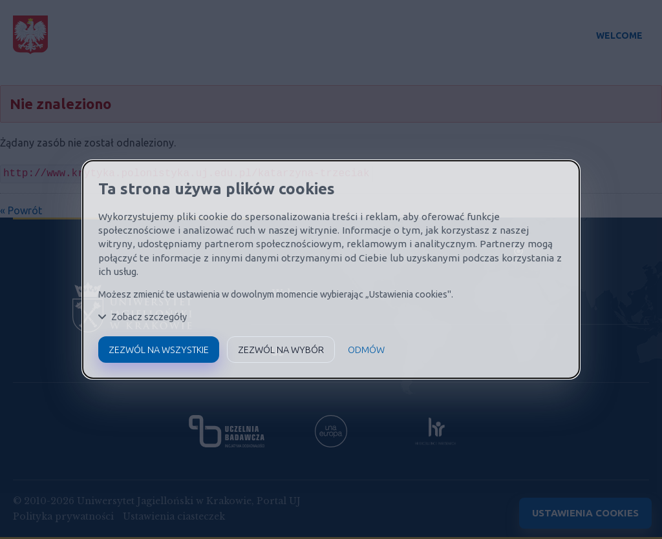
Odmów (366, 350)
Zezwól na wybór (281, 350)
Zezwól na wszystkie (159, 350)
